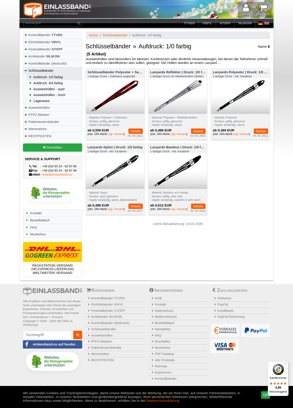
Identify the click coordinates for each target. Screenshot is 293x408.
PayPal (220, 304)
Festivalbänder (43, 49)
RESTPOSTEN (37, 136)
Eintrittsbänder (42, 42)
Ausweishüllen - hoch (46, 95)
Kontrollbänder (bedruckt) (45, 63)
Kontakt (33, 213)
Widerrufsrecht (163, 316)
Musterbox (35, 234)
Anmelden (52, 147)
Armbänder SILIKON (104, 316)
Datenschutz (161, 310)
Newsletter (160, 329)
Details (135, 131)
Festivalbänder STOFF (106, 310)
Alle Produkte (162, 360)
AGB (155, 298)
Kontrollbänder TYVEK (106, 298)
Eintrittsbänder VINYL (105, 304)
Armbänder (42, 56)
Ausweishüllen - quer (46, 89)
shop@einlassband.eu (57, 174)
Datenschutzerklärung (162, 400)
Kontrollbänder (43, 35)
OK (265, 395)
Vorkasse (221, 298)
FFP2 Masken (36, 114)
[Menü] (286, 364)
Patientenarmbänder (41, 122)
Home (93, 35)
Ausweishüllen (37, 107)
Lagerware (39, 101)
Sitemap (158, 366)
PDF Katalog (161, 354)
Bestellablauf (37, 220)
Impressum (160, 372)
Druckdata (159, 341)
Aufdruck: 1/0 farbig (45, 77)
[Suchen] (78, 23)
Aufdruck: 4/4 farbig (45, 83)
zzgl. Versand (116, 134)
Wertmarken (35, 129)
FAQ (31, 227)
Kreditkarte (223, 310)
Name (264, 46)
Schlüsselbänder (38, 70)
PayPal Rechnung (228, 316)
